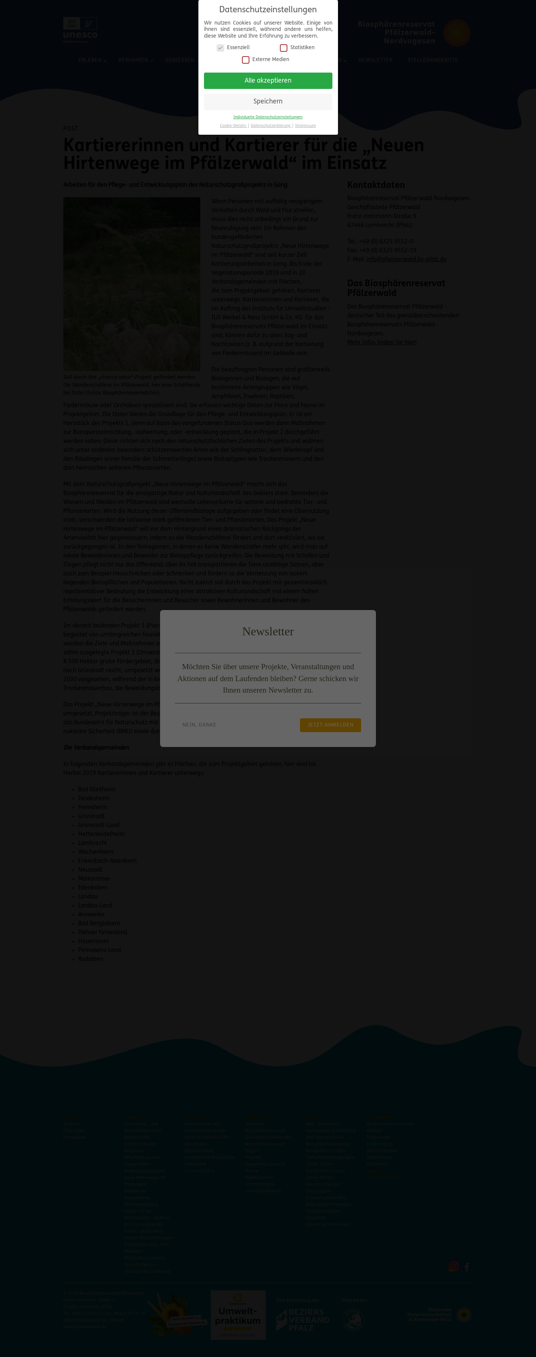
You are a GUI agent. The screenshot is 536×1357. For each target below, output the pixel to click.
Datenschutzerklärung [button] (271, 123)
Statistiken (297, 44)
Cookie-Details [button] (233, 123)
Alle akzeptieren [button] (268, 77)
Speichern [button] (268, 99)
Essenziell (233, 44)
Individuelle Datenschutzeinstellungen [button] (268, 114)
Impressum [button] (305, 123)
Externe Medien (265, 56)
